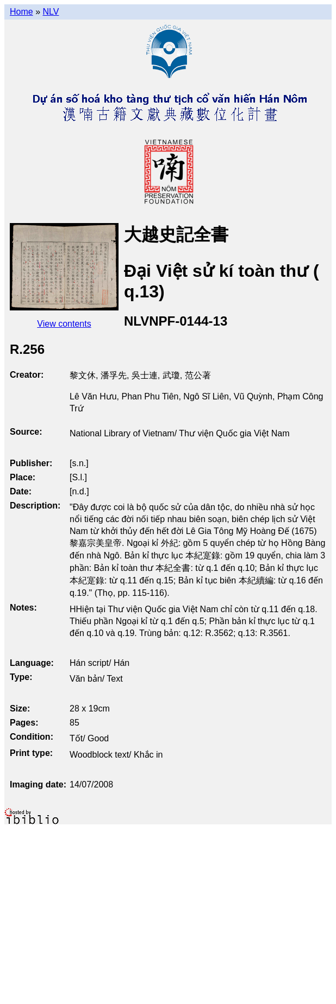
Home (21, 11)
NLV (50, 11)
